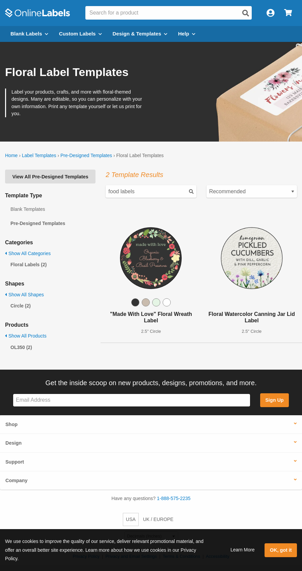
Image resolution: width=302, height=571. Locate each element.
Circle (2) (20, 305)
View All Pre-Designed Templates (50, 176)
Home (11, 155)
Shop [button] (11, 424)
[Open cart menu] (288, 13)
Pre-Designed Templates (86, 155)
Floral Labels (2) (28, 264)
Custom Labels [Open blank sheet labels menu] (80, 33)
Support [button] (14, 462)
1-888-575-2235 (174, 498)
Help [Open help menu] (186, 33)
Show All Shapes (24, 294)
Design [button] (13, 443)
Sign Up (274, 400)
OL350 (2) (21, 347)
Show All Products (26, 336)
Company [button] (16, 480)
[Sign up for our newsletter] (131, 400)
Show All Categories (28, 253)
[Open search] (246, 13)
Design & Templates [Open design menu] (140, 33)
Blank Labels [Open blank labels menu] (29, 33)
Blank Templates (27, 209)
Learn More (242, 549)
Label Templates (39, 155)
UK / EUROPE (158, 519)
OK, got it (281, 550)
